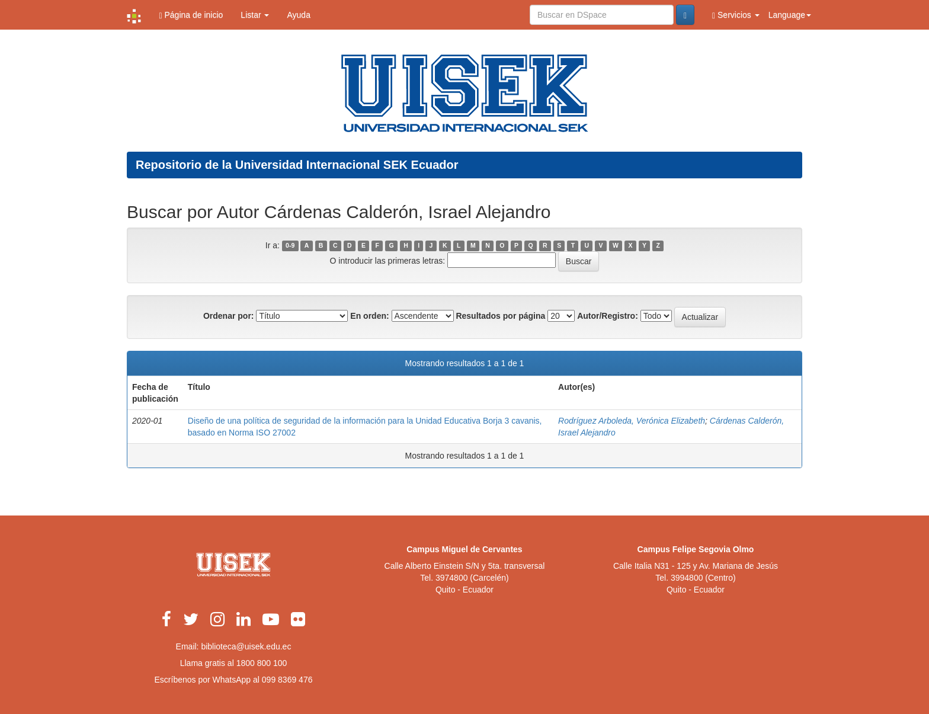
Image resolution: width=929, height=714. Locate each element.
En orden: (369, 316)
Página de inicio (191, 15)
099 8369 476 (287, 679)
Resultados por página (500, 316)
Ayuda (298, 15)
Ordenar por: (228, 316)
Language (789, 15)
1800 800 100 (261, 663)
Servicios (736, 15)
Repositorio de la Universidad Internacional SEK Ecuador (297, 164)
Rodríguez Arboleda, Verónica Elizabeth (631, 420)
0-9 (290, 245)
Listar (255, 15)
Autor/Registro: (607, 316)
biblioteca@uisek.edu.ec (246, 646)
